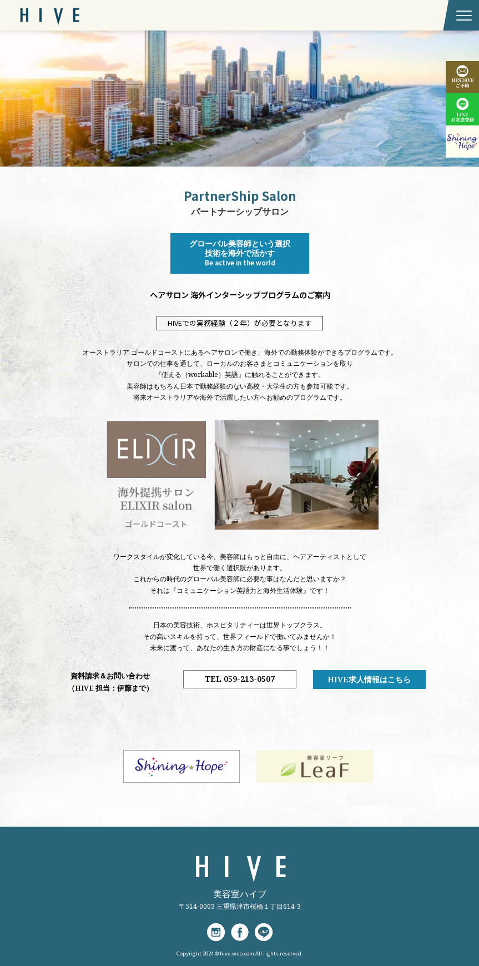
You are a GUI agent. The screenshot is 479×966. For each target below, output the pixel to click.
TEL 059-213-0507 (239, 678)
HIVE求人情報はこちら (369, 679)
